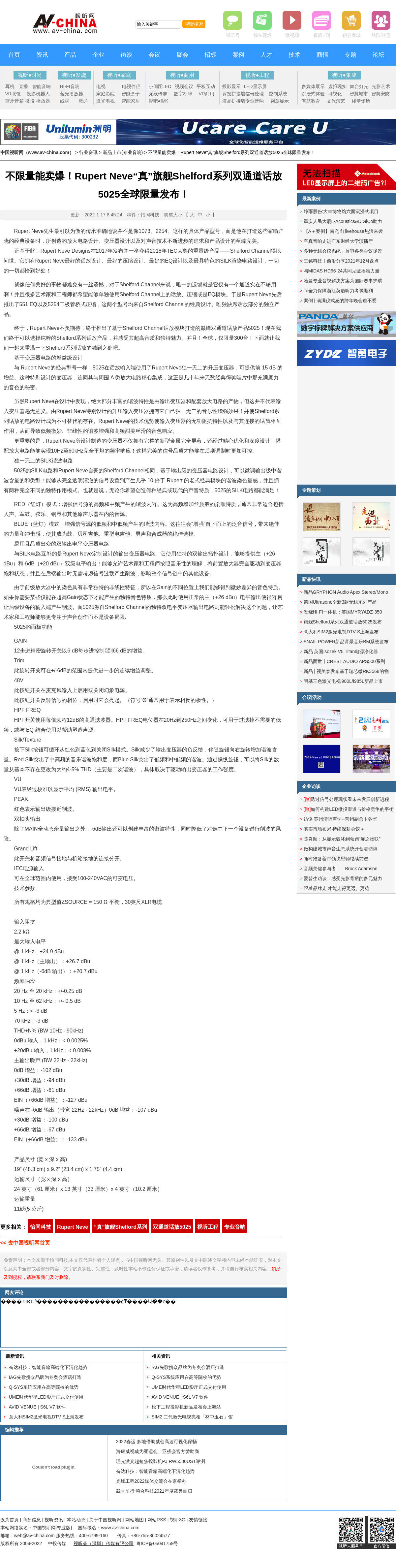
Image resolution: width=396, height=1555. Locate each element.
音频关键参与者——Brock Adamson (341, 868)
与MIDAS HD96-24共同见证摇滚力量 (342, 270)
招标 (210, 54)
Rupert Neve (72, 1227)
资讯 (42, 54)
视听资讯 (54, 1519)
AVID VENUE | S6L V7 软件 (37, 1407)
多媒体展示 (313, 86)
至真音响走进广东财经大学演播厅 (338, 241)
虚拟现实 (337, 86)
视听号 (233, 35)
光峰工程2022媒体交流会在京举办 (151, 1481)
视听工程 (207, 1227)
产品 (70, 54)
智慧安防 (380, 93)
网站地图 (134, 1519)
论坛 (378, 54)
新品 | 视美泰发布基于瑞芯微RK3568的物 (346, 671)
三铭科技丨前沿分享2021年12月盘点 (341, 261)
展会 (182, 54)
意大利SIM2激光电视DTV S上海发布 (46, 1416)
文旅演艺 (336, 101)
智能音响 (41, 86)
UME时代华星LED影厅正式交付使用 (46, 1397)
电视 (101, 86)
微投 (30, 101)
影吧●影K (158, 101)
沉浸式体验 (313, 93)
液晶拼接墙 (233, 101)
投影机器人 (38, 93)
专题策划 (311, 490)
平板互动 (206, 86)
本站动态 (76, 1519)
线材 (64, 101)
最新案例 (311, 198)
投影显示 (231, 86)
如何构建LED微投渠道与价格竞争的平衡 (349, 809)
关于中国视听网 (105, 1519)
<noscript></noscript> (142, 1322)
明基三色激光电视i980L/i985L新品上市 (343, 681)
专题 (350, 54)
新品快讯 (311, 579)
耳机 (10, 86)
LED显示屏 (255, 86)
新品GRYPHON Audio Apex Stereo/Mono (346, 592)
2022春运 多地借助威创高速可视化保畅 (156, 1441)
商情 (322, 54)
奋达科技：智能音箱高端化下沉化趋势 (48, 1367)
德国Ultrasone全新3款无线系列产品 (340, 602)
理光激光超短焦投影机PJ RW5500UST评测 (160, 1461)
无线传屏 (158, 93)
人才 (266, 54)
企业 (98, 54)
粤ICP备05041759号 (157, 1543)
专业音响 (254, 101)
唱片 (83, 101)
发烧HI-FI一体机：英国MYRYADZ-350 (343, 612)
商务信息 (31, 1519)
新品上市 (112, 152)
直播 (23, 86)
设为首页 (9, 1519)
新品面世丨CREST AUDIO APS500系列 (344, 661)
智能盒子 (130, 93)
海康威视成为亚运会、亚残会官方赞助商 (157, 1451)
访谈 (126, 54)
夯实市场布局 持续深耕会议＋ (334, 829)
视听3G (177, 1519)
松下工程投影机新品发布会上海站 (186, 1407)
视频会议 (184, 86)
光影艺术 (381, 86)
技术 (294, 54)
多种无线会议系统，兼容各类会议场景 (343, 251)
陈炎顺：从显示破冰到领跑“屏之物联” (342, 838)
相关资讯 (161, 1356)
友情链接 (198, 1519)
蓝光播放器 (71, 93)
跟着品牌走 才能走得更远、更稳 (337, 888)
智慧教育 (311, 101)
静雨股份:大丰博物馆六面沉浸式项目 (341, 211)
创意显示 (279, 101)
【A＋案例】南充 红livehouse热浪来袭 (343, 231)
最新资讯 (15, 1356)
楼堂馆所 (361, 101)
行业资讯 (88, 152)
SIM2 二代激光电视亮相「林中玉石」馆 (192, 1416)
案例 (238, 54)
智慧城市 (359, 93)
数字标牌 (183, 93)
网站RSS (156, 1519)
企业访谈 (311, 786)
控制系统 (278, 93)
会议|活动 (312, 697)
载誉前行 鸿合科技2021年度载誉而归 (154, 1491)
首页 (14, 54)
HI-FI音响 (69, 86)
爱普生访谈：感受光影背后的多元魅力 (343, 878)
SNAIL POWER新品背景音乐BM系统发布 (346, 641)
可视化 (335, 93)
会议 (154, 54)
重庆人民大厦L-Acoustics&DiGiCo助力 (343, 221)
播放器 (43, 101)
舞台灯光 (359, 86)
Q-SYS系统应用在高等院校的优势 (44, 1387)
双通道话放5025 (172, 1227)
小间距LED (160, 86)
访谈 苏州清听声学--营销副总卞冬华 (340, 819)
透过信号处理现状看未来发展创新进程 (346, 799)
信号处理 (254, 93)
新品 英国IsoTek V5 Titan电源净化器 (341, 651)
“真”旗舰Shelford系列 (120, 1227)
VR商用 (206, 93)
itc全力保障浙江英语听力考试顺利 (338, 290)
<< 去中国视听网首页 (25, 1243)
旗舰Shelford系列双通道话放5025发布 (343, 621)
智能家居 (130, 101)
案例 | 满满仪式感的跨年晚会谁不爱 (340, 300)
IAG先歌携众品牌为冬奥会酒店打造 (45, 1377)
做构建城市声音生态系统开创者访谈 (341, 848)
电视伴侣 (131, 86)
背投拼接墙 (233, 93)
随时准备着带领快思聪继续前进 (336, 858)
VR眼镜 (13, 93)
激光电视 (105, 101)
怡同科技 (40, 1227)
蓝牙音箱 (14, 101)
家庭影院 (105, 93)
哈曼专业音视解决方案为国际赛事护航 (343, 280)
